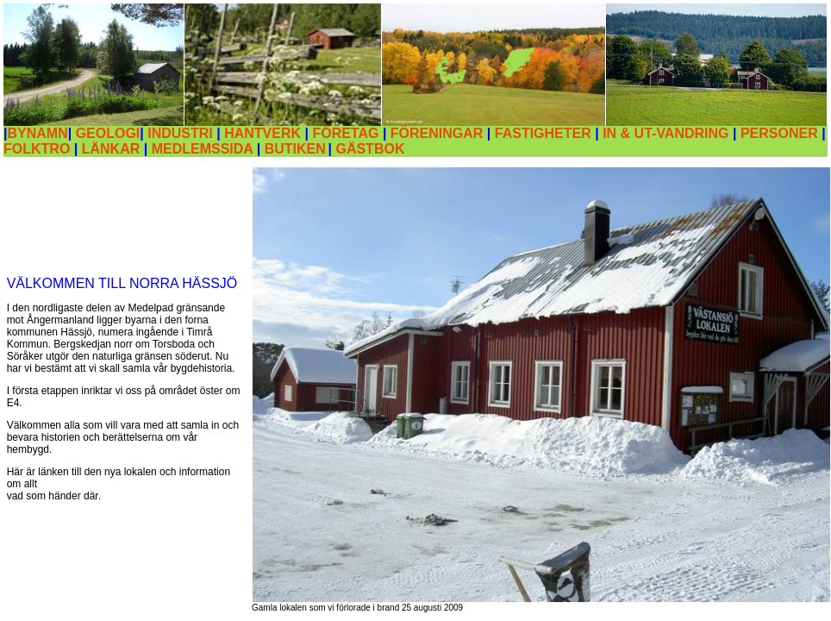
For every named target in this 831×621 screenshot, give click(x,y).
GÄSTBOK (369, 148)
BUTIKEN (295, 148)
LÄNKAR (113, 148)
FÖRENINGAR (437, 133)
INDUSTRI (180, 133)
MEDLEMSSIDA (204, 148)
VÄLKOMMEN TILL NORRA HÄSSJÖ (122, 283)
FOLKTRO (36, 148)
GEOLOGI (108, 133)
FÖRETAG (345, 133)
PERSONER (779, 133)
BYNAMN (37, 133)
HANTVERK (262, 133)
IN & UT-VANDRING (665, 133)
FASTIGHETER (543, 133)
